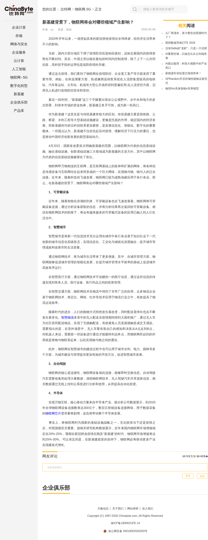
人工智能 (19, 69)
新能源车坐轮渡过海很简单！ (183, 73)
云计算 (19, 61)
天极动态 (103, 508)
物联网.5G (83, 9)
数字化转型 (19, 86)
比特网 (66, 9)
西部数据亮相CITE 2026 (180, 42)
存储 (18, 36)
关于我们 (117, 508)
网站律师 (132, 508)
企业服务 (19, 52)
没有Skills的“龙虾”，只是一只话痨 (186, 48)
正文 (98, 9)
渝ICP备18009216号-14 (125, 523)
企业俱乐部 (19, 102)
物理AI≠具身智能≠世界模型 (182, 88)
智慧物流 (67, 317)
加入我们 (147, 508)
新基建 (19, 94)
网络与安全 (19, 44)
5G (19, 77)
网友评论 (50, 456)
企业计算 (19, 27)
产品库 (19, 111)
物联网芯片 (53, 413)
